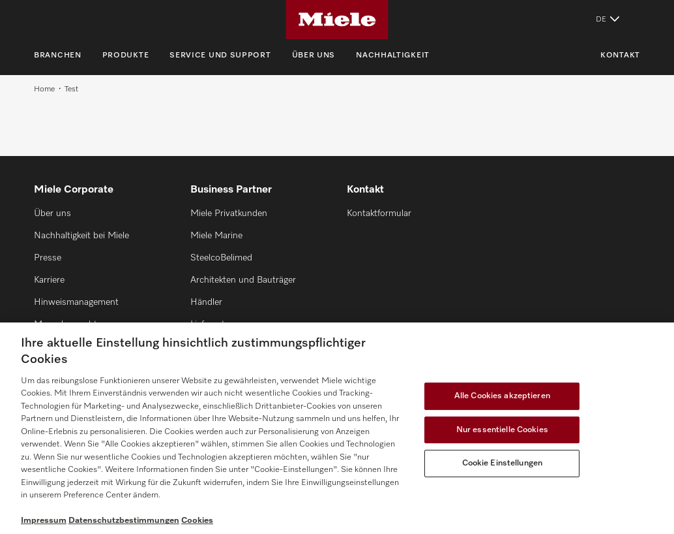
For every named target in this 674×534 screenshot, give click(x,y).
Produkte (125, 55)
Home (44, 89)
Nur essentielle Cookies (502, 430)
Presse (47, 257)
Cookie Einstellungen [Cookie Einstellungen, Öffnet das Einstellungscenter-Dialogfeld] (502, 463)
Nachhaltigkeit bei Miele (81, 235)
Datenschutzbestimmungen (123, 520)
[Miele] (337, 19)
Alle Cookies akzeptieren (502, 396)
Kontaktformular (379, 213)
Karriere (49, 280)
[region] (337, 428)
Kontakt (620, 55)
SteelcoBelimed (221, 257)
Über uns (314, 55)
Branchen (57, 55)
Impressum (43, 520)
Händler (206, 302)
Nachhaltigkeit (393, 55)
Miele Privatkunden (228, 213)
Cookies (197, 520)
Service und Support (220, 55)
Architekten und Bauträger (243, 280)
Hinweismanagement (76, 302)
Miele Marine (216, 235)
